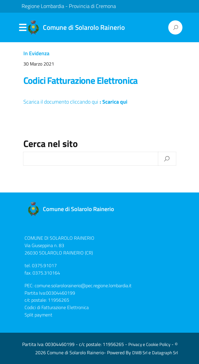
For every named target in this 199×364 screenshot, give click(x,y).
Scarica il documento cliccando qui (60, 102)
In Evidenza (36, 53)
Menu (22, 27)
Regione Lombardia (43, 6)
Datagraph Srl (165, 352)
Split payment (38, 314)
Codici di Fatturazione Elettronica (57, 307)
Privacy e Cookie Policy (149, 344)
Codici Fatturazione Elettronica (80, 80)
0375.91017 (44, 265)
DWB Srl (139, 352)
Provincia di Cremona (92, 6)
